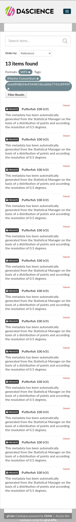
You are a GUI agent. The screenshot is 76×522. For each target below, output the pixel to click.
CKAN (48, 516)
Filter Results (16, 94)
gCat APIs (50, 520)
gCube (11, 516)
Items (8, 26)
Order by (10, 53)
